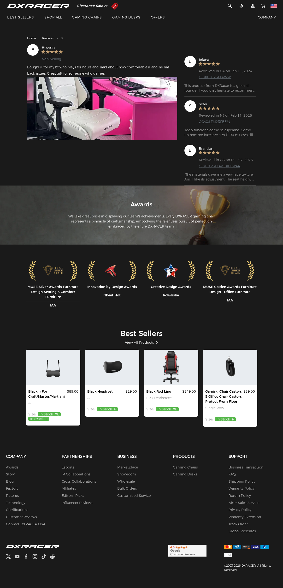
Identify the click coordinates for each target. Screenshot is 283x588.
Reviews (47, 38)
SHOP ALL (53, 17)
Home (31, 38)
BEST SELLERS (20, 17)
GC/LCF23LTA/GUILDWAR (219, 166)
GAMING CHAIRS (87, 17)
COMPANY (267, 17)
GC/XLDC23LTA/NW (215, 77)
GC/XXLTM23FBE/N (214, 122)
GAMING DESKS (126, 17)
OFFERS (158, 17)
